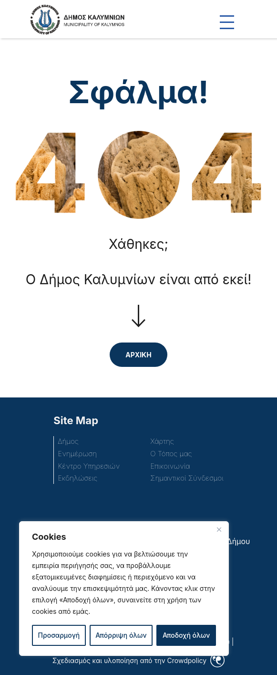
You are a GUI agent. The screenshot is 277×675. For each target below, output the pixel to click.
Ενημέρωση (77, 453)
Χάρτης (162, 441)
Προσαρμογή (59, 635)
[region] (124, 588)
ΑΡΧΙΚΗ (138, 355)
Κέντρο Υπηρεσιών (89, 466)
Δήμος (68, 441)
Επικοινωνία (170, 466)
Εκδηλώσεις (77, 477)
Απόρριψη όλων (120, 635)
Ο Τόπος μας (171, 453)
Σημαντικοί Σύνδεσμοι (186, 477)
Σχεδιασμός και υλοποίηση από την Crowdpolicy (129, 660)
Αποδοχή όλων (186, 635)
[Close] (219, 529)
